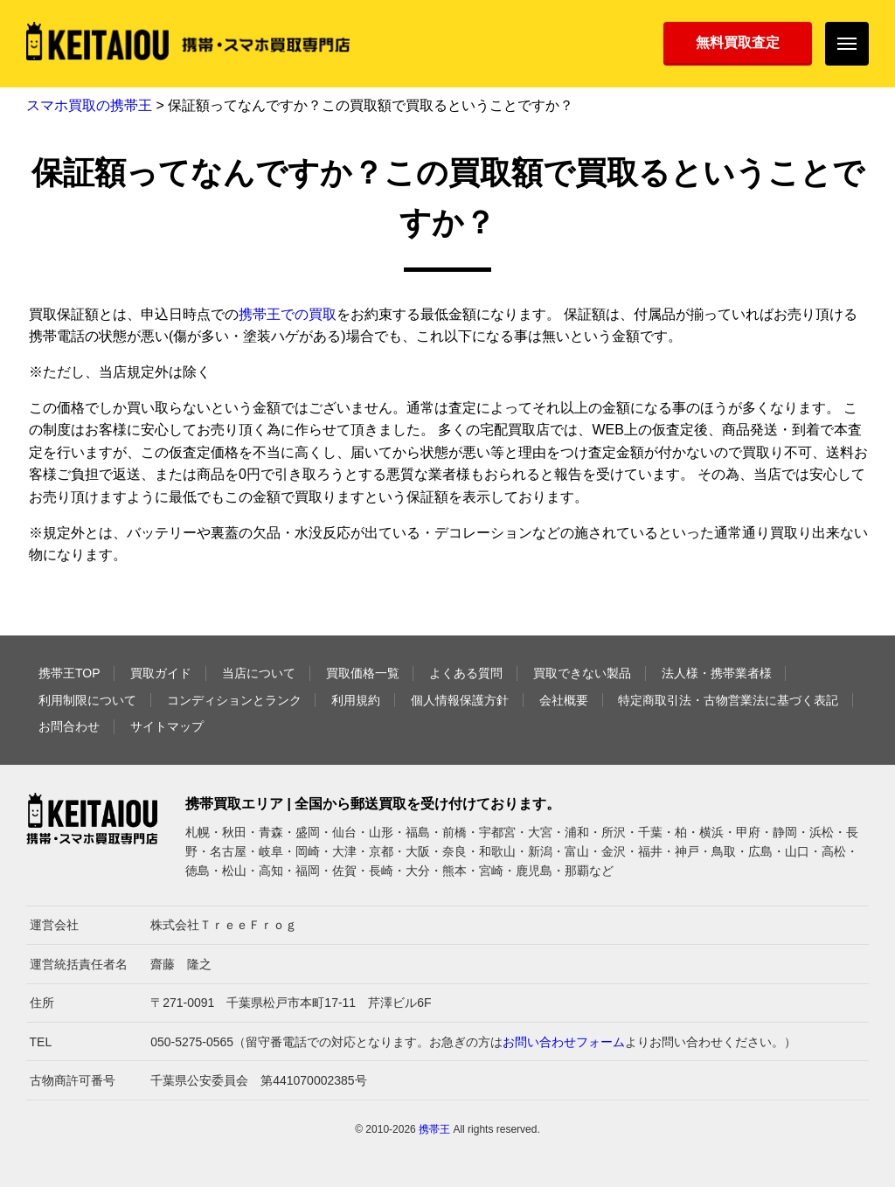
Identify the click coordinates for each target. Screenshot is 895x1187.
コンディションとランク (234, 700)
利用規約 (355, 700)
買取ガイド (160, 673)
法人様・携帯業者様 (717, 673)
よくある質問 (466, 673)
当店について (258, 673)
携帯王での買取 (287, 314)
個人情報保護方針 (460, 700)
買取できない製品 (582, 673)
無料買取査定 (738, 42)
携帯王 (434, 1129)
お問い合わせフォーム (564, 1042)
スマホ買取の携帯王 (89, 105)
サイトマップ (167, 726)
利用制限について (87, 700)
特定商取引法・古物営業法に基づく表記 (728, 700)
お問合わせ (69, 726)
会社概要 (563, 700)
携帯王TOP (69, 673)
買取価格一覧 (362, 673)
